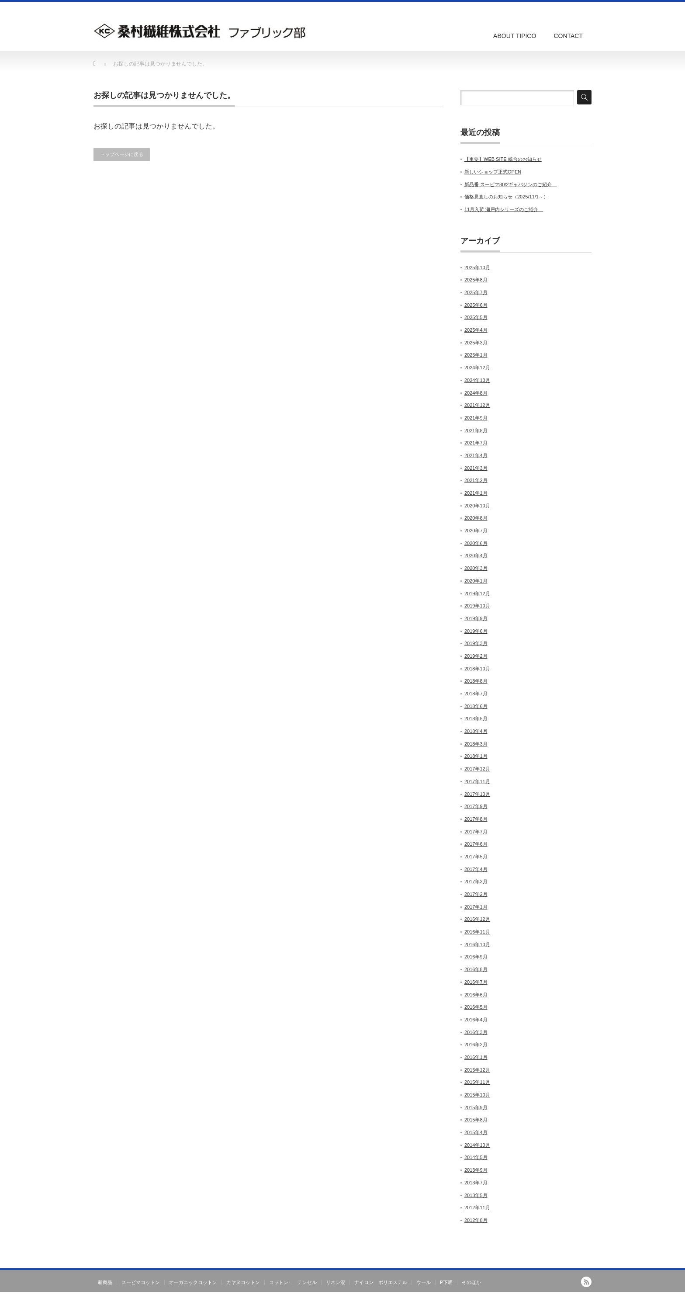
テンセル (307, 1282)
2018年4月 (476, 731)
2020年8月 (476, 518)
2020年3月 (476, 568)
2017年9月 (476, 806)
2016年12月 (477, 919)
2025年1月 (476, 354)
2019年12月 (477, 593)
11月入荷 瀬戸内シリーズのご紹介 (503, 209)
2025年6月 (476, 305)
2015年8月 (476, 1119)
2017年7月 (476, 831)
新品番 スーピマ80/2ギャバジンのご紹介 (510, 184)
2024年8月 (476, 393)
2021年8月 (476, 430)
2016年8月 (476, 969)
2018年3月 (476, 743)
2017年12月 (477, 768)
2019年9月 (476, 618)
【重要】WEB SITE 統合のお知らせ (503, 159)
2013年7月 (476, 1182)
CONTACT (568, 35)
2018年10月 (477, 668)
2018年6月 (476, 706)
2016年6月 (476, 994)
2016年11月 (477, 931)
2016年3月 (476, 1032)
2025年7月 (476, 292)
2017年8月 (476, 819)
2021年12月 (477, 405)
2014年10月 (477, 1145)
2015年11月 (477, 1082)
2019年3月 (476, 643)
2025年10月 (477, 267)
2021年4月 (476, 455)
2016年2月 (476, 1044)
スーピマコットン (140, 1282)
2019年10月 (477, 605)
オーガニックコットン (193, 1282)
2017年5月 (476, 856)
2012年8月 (476, 1220)
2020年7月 (476, 530)
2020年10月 (477, 505)
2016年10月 (477, 944)
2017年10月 (477, 794)
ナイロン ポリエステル (380, 1282)
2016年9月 (476, 956)
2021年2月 (476, 480)
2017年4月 (476, 869)
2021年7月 (476, 442)
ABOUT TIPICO (514, 35)
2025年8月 (476, 279)
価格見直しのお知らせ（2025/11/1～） (506, 196)
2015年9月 (476, 1107)
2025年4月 (476, 330)
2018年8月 (476, 681)
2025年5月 (476, 317)
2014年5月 (476, 1157)
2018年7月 (476, 693)
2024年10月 (477, 380)
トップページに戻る (121, 154)
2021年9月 (476, 417)
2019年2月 (476, 656)
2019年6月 (476, 631)
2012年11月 (477, 1207)
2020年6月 (476, 543)
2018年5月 (476, 718)
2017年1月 (476, 906)
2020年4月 (476, 555)
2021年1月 (476, 493)
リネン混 (335, 1282)
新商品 (105, 1282)
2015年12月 (477, 1069)
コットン (278, 1282)
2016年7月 (476, 982)
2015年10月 (477, 1094)
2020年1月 (476, 580)
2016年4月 (476, 1019)
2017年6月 (476, 844)
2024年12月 (477, 367)
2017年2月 (476, 894)
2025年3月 (476, 342)
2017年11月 (477, 781)
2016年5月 (476, 1007)
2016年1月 (476, 1057)
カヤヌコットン (243, 1282)
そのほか (471, 1282)
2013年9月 (476, 1170)
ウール (423, 1282)
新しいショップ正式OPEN (492, 171)
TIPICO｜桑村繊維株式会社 (559, 1299)
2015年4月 (476, 1132)
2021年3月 (476, 468)
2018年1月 (476, 756)
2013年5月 (476, 1195)
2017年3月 (476, 881)
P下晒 (446, 1282)
